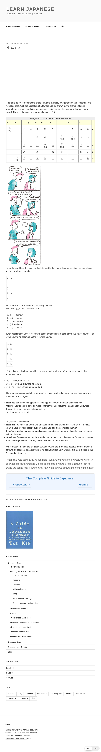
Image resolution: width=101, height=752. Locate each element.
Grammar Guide (34, 26)
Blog (63, 26)
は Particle (24, 698)
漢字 (33, 698)
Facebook (10, 668)
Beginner (11, 694)
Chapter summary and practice (25, 603)
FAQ (20, 694)
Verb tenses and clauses (21, 618)
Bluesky (9, 673)
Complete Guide (13, 26)
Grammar (29, 694)
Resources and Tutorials (18, 647)
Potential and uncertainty (21, 627)
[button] (92, 748)
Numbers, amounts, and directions (25, 622)
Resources (51, 26)
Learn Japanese (30, 9)
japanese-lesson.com (19, 421)
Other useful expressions (21, 636)
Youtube (9, 678)
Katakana (16, 585)
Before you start (17, 567)
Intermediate (42, 694)
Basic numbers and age (22, 599)
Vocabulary (80, 694)
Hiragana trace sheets (19, 412)
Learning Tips (56, 694)
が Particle (12, 698)
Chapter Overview (20, 575)
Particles (68, 694)
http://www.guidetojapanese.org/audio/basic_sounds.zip (32, 431)
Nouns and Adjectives (20, 609)
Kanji (15, 594)
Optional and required (20, 632)
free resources (85, 431)
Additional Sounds (20, 589)
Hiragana (16, 580)
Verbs (13, 613)
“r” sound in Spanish (15, 453)
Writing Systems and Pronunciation (29, 500)
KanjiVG (26, 730)
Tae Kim (24, 43)
